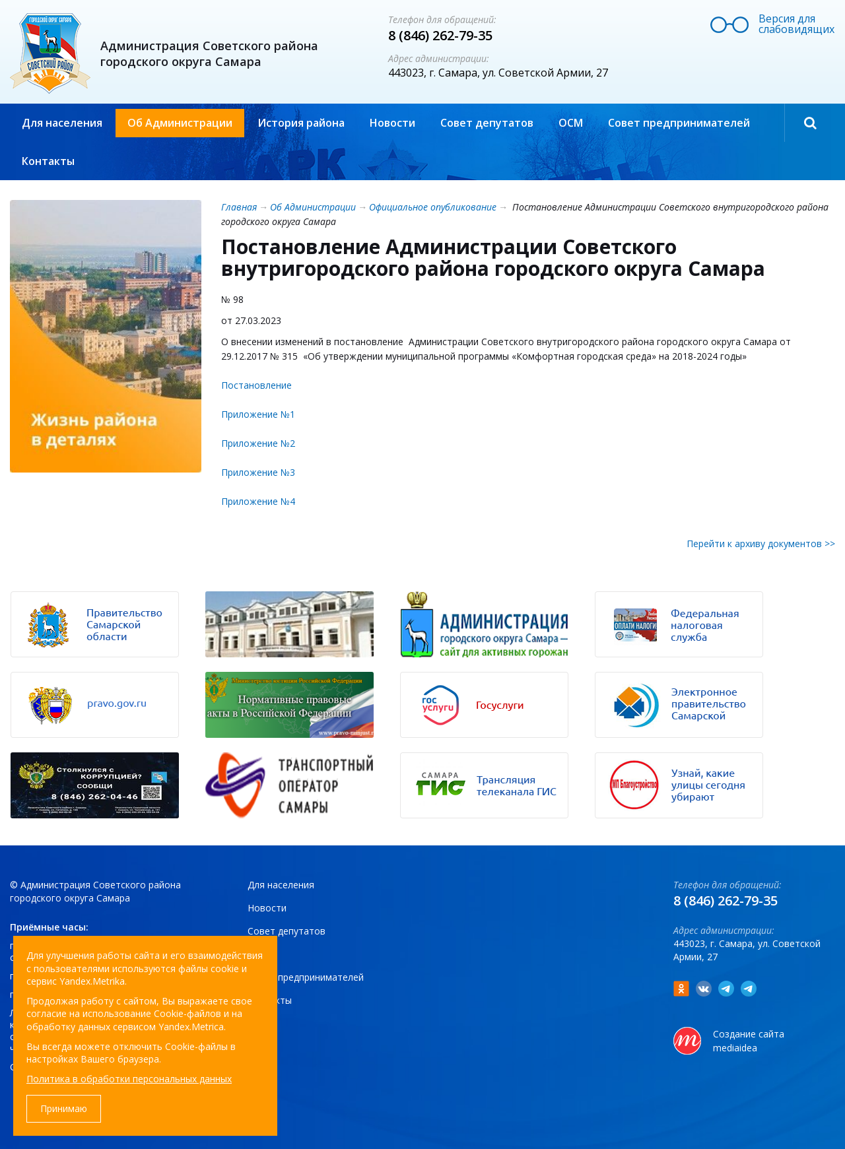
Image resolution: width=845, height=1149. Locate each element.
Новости (392, 122)
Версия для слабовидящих (796, 23)
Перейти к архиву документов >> (761, 543)
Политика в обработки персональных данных (129, 1078)
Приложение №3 (258, 472)
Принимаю (63, 1108)
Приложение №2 (258, 443)
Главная (239, 207)
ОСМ (570, 122)
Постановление (256, 385)
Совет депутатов (486, 122)
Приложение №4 (258, 501)
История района (301, 122)
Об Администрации (179, 122)
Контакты (48, 161)
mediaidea (735, 1047)
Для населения (62, 122)
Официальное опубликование (432, 207)
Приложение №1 (258, 414)
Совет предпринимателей (679, 122)
